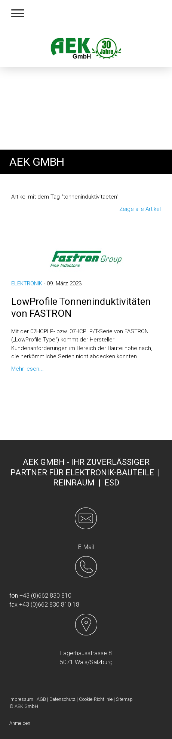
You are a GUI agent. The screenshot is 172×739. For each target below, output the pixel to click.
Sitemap (124, 699)
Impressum (21, 699)
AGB (41, 699)
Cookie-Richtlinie (96, 699)
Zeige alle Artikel (140, 209)
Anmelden (19, 723)
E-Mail (86, 547)
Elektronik (26, 283)
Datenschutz (62, 699)
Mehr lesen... (27, 368)
